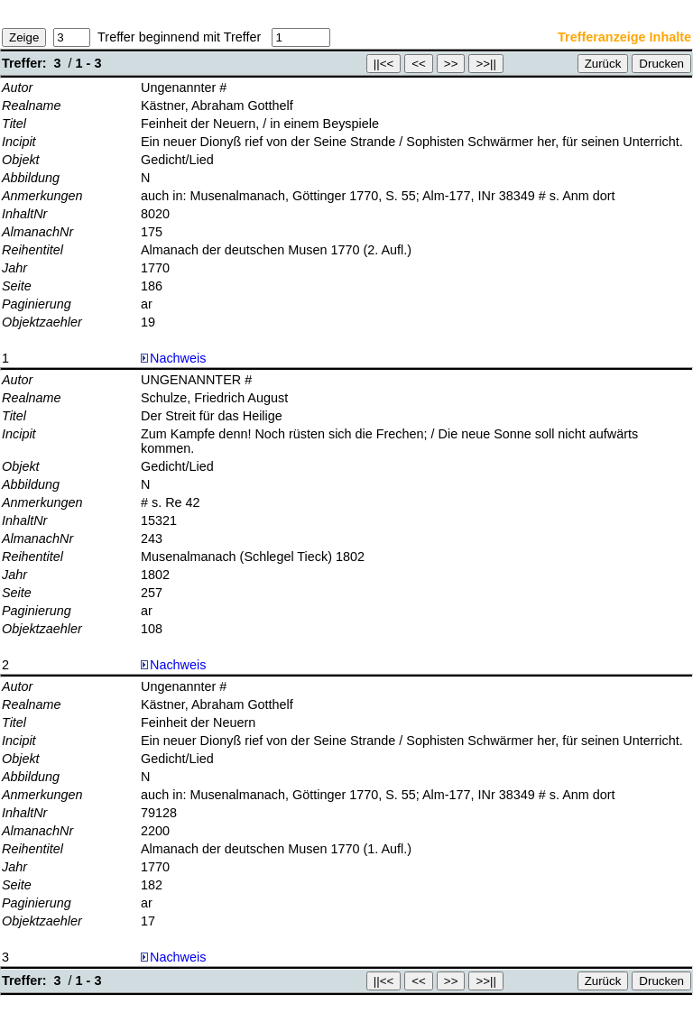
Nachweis (173, 358)
